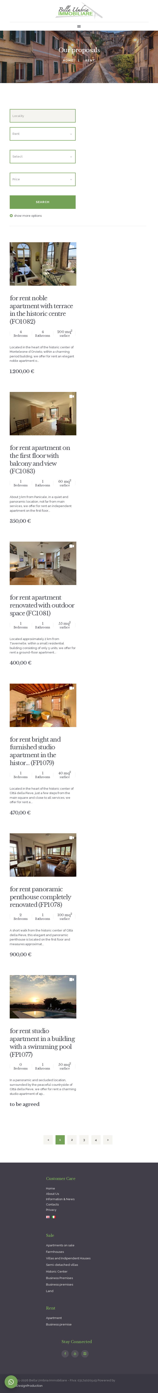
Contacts (52, 1204)
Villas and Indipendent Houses (68, 1258)
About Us (52, 1194)
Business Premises (59, 1278)
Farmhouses (55, 1252)
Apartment (54, 1318)
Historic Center (57, 1271)
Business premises (59, 1284)
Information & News (60, 1199)
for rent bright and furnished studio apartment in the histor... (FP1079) (35, 751)
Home (68, 60)
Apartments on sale (60, 1245)
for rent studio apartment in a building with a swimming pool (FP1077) (42, 1042)
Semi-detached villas (62, 1265)
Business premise (59, 1324)
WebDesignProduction (26, 1385)
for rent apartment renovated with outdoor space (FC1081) (42, 605)
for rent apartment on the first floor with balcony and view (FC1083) (40, 459)
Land (49, 1291)
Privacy (51, 1210)
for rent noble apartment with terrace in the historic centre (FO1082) (41, 309)
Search (43, 202)
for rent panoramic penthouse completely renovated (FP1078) (40, 897)
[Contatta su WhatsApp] (11, 1381)
